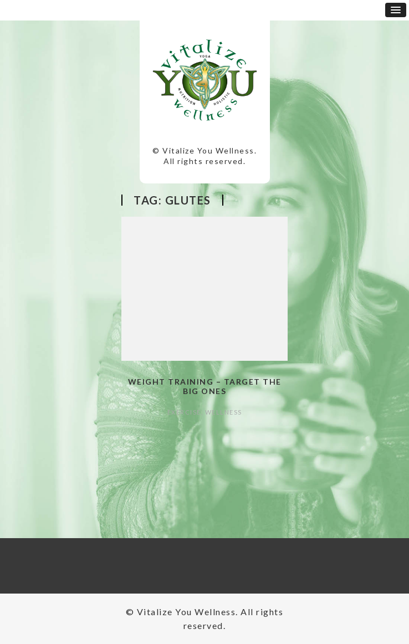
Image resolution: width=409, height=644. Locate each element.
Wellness (223, 412)
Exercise (184, 412)
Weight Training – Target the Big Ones (205, 386)
